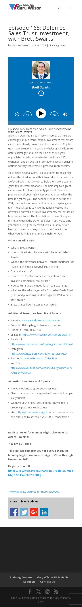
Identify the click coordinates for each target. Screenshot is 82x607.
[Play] (42, 113)
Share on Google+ (34, 512)
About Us (29, 581)
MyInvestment (20, 45)
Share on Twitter (24, 512)
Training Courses (21, 577)
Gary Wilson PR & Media (52, 577)
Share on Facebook (14, 512)
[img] (41, 93)
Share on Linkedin (44, 512)
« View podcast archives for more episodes (33, 491)
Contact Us (47, 581)
